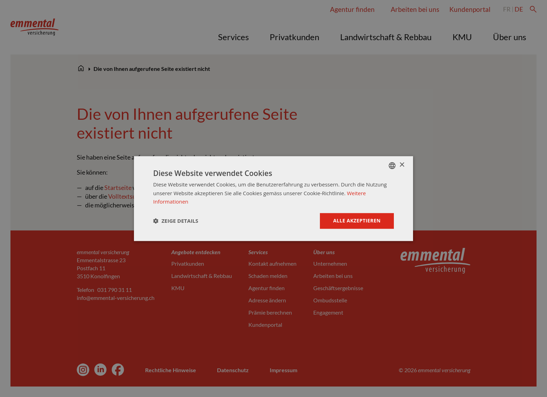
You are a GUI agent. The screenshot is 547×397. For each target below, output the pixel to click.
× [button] (401, 165)
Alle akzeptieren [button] (357, 220)
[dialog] (273, 198)
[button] (175, 221)
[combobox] (392, 165)
